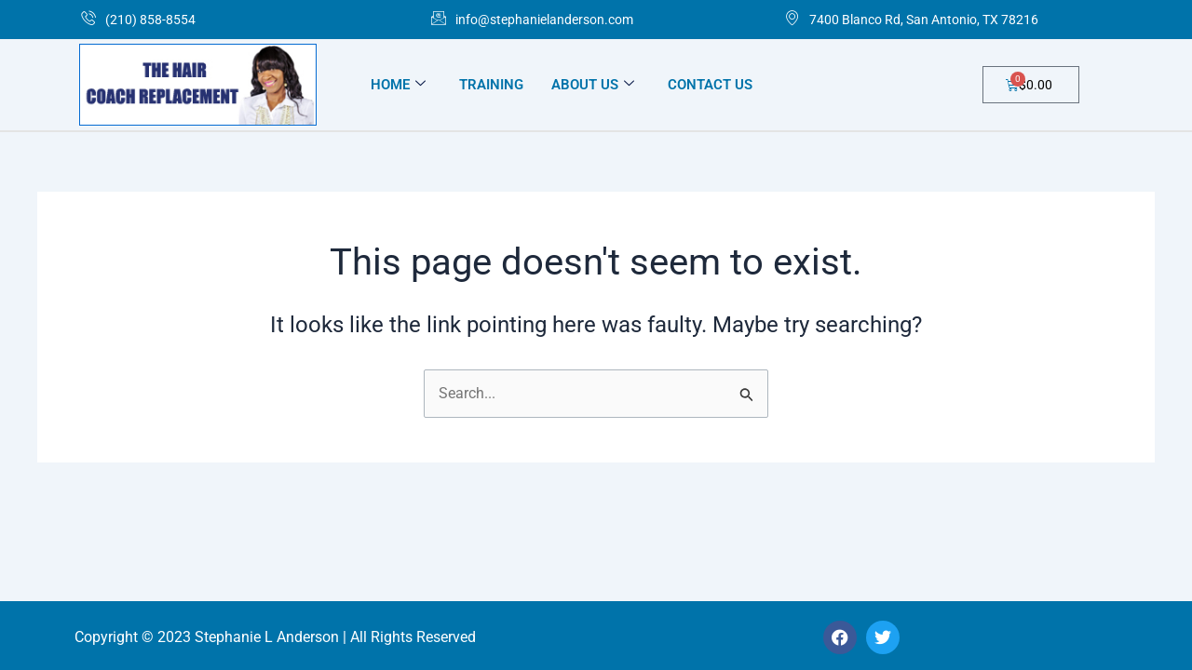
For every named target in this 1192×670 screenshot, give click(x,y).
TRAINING (491, 84)
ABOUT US (592, 85)
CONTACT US (710, 84)
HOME (398, 85)
